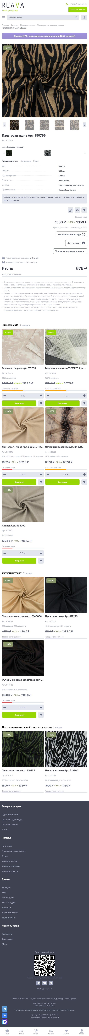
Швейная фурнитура (12, 819)
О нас (5, 856)
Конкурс (6, 887)
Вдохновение (8, 917)
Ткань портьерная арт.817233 (19, 368)
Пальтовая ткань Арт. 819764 (61, 770)
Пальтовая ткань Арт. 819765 (18, 770)
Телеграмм (7, 939)
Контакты (7, 846)
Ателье (5, 829)
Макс (4, 944)
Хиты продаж (8, 902)
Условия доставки (11, 866)
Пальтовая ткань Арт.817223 (61, 616)
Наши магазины (10, 912)
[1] (14, 125)
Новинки (6, 907)
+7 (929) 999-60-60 (78, 4)
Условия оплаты (10, 871)
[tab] (10, 161)
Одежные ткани (10, 814)
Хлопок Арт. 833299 (13, 525)
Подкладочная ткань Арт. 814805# (22, 616)
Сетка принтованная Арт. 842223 (64, 447)
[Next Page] (84, 124)
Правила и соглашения (13, 851)
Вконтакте (7, 934)
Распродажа (8, 897)
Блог (4, 892)
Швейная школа (10, 824)
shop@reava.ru (44, 988)
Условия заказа (9, 861)
